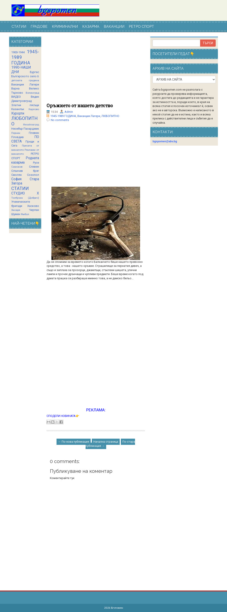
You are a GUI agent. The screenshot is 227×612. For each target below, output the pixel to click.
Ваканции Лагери (88, 116)
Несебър (17, 128)
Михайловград (31, 124)
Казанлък (17, 109)
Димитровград (21, 101)
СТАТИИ (19, 26)
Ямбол (25, 214)
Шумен (15, 214)
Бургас (34, 72)
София (16, 179)
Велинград (32, 92)
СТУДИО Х (25, 193)
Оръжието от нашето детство (80, 105)
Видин (35, 96)
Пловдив (17, 137)
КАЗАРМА (90, 26)
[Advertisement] (96, 70)
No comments (60, 120)
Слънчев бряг (25, 170)
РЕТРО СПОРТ (141, 26)
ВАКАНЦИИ (114, 26)
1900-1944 (18, 52)
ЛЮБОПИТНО (110, 116)
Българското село (24, 76)
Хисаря (15, 210)
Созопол (33, 174)
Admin (69, 111)
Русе (36, 162)
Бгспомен (117, 607)
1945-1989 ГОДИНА (63, 116)
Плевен (34, 133)
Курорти (17, 113)
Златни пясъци (25, 105)
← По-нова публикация (73, 441)
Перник (15, 133)
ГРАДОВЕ (39, 26)
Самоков (16, 166)
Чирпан (34, 210)
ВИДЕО (16, 96)
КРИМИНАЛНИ (65, 26)
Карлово (34, 109)
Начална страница (105, 441)
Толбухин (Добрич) (25, 197)
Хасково (33, 206)
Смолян (16, 174)
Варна (15, 88)
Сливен (34, 166)
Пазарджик (31, 128)
